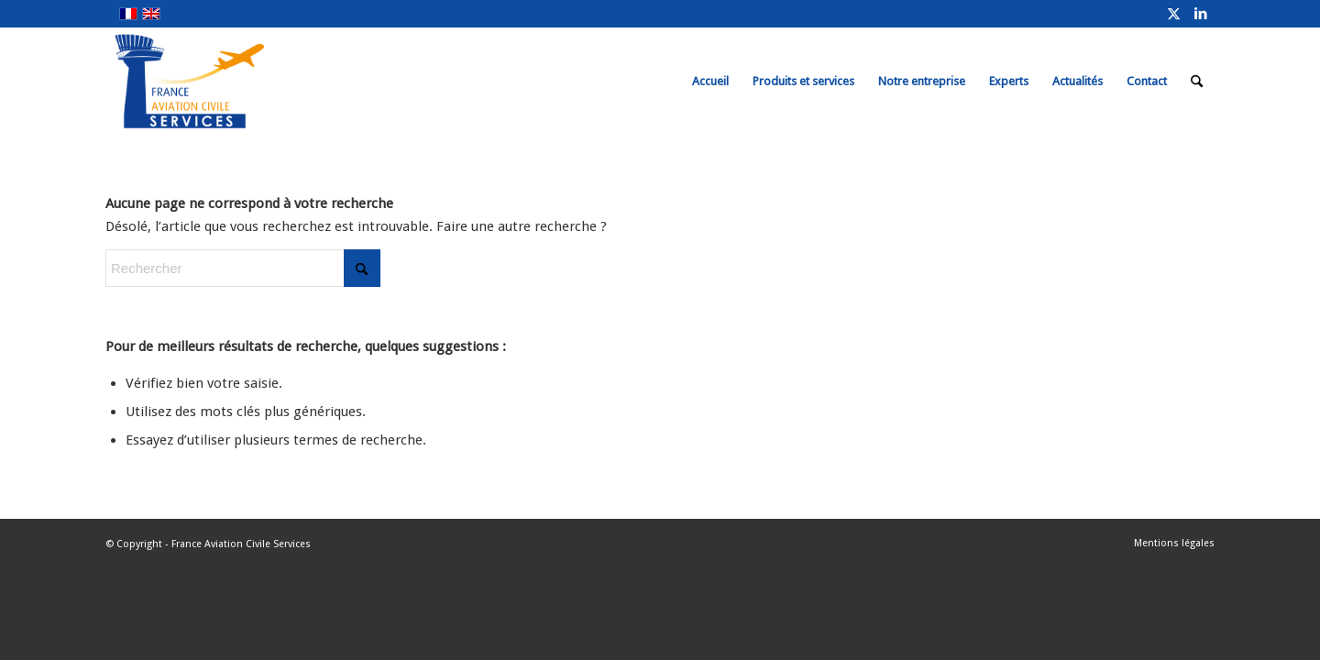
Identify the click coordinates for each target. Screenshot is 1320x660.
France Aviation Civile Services (241, 544)
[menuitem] (710, 82)
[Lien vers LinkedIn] (1201, 14)
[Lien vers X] (1173, 14)
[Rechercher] (1197, 82)
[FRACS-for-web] (223, 82)
